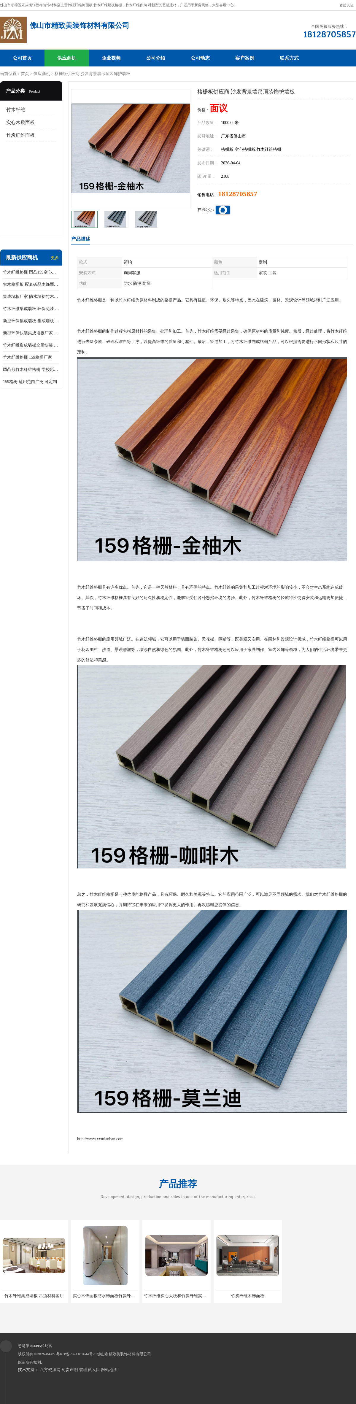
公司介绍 (155, 58)
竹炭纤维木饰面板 (247, 1296)
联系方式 (289, 58)
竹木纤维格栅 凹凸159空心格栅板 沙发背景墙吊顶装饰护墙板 (31, 272)
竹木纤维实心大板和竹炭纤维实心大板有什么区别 (189, 1296)
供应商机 (66, 58)
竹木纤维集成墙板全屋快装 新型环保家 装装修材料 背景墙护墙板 (31, 345)
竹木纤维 (15, 109)
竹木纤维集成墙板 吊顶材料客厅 (34, 1296)
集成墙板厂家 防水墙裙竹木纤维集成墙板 (31, 296)
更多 (55, 257)
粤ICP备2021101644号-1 (76, 1354)
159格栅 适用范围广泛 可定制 (30, 381)
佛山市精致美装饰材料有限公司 (124, 1354)
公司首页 (22, 58)
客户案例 (244, 58)
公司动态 (200, 58)
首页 (25, 74)
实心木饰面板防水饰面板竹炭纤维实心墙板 (112, 1296)
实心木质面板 (20, 122)
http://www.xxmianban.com (100, 1139)
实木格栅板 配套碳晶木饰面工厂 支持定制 (31, 284)
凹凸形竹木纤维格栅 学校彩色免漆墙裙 (31, 369)
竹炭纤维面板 (20, 135)
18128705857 (237, 194)
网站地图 (109, 1370)
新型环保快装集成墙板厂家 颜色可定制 (31, 333)
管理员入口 (89, 1370)
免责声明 (69, 1370)
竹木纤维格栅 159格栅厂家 (27, 357)
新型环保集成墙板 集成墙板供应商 (31, 321)
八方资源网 (50, 1370)
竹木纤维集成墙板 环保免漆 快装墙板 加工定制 (31, 308)
